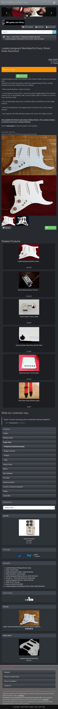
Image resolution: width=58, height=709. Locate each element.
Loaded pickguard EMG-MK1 (29, 658)
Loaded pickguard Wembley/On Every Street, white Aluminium (24, 39)
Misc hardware (7, 473)
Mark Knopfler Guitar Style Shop (15, 3)
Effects (5, 469)
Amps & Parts (7, 464)
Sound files (6, 496)
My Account (50, 27)
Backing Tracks (8, 438)
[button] (6, 11)
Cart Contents (27, 27)
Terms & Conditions (10, 681)
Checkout (39, 27)
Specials (6, 516)
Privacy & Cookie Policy (11, 677)
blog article (10, 126)
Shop (8, 37)
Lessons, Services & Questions (13, 487)
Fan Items (6, 478)
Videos (5, 491)
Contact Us (7, 686)
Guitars (5, 433)
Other (5, 460)
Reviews (6, 228)
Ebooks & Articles (8, 482)
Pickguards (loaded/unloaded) (30, 37)
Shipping (7, 672)
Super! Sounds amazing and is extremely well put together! (21, 626)
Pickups (6, 455)
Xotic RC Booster (29, 539)
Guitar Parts (15, 37)
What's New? (7, 635)
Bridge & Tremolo (9, 451)
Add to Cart (21, 76)
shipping (55, 63)
